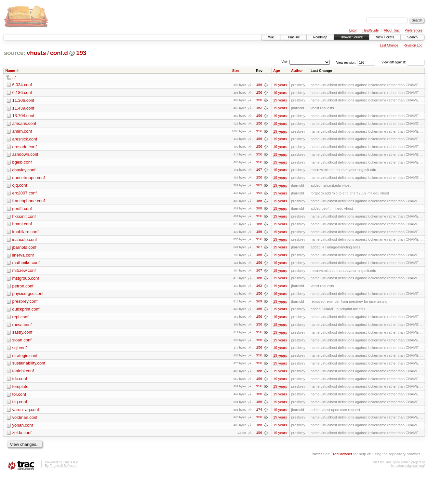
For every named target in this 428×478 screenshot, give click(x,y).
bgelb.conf (22, 162)
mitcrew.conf (24, 272)
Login (353, 30)
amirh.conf (22, 131)
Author (297, 71)
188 (259, 209)
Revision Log (413, 45)
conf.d (59, 52)
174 (259, 412)
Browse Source (352, 37)
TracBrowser (341, 457)
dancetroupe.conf (28, 178)
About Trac (391, 30)
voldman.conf (24, 420)
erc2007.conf (24, 194)
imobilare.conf (25, 233)
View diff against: (403, 62)
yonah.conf (22, 428)
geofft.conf (22, 209)
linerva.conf (23, 256)
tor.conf (19, 396)
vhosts (36, 52)
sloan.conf (22, 342)
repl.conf (20, 318)
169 (259, 303)
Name (10, 71)
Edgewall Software (62, 469)
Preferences (413, 30)
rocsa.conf (22, 326)
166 (259, 311)
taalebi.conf (23, 373)
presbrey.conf (25, 303)
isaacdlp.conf (24, 240)
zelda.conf (22, 435)
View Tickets (385, 37)
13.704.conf (23, 115)
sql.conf (19, 350)
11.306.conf (23, 100)
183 (259, 186)
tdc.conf (19, 381)
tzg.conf (19, 404)
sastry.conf (22, 334)
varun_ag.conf (25, 412)
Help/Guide (370, 30)
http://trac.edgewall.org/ (408, 469)
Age (276, 71)
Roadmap (320, 37)
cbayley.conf (23, 170)
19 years (280, 85)
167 (259, 170)
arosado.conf (24, 147)
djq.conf (19, 186)
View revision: (346, 62)
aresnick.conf (24, 139)
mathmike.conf (26, 264)
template (20, 389)
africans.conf (24, 123)
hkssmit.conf (24, 217)
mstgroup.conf (25, 279)
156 (259, 84)
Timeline (294, 37)
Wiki (271, 37)
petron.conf (22, 287)
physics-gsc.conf (28, 295)
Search (412, 37)
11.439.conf (23, 108)
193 (81, 52)
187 (259, 248)
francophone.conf (28, 201)
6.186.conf (22, 92)
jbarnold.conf (24, 248)
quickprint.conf (26, 311)
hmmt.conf (22, 225)
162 (259, 108)
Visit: (284, 62)
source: (14, 52)
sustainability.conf (29, 365)
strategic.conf (24, 357)
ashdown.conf (25, 155)
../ (14, 77)
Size (235, 71)
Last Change (389, 45)
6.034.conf (22, 84)
